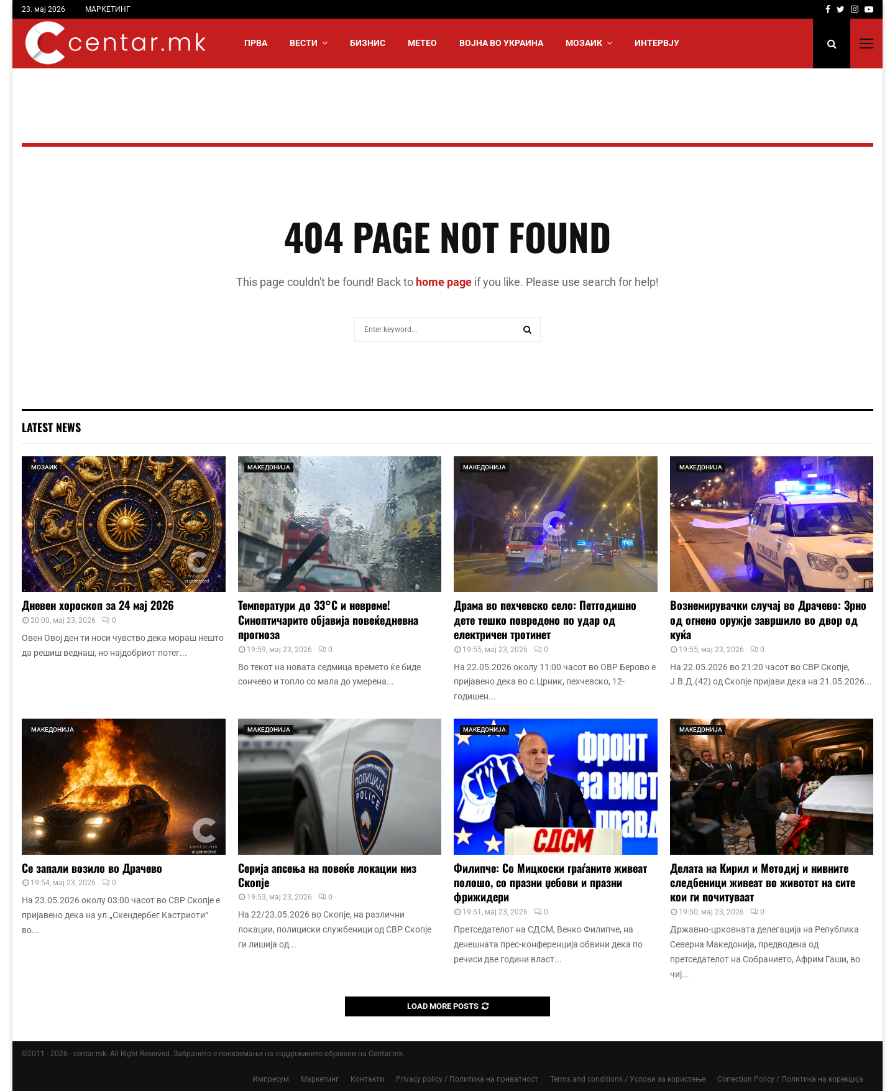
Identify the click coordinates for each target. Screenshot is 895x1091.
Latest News (51, 427)
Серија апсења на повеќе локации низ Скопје (327, 875)
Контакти (367, 1079)
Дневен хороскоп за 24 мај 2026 (98, 605)
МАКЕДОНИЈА (268, 467)
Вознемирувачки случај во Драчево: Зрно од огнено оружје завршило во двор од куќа (768, 619)
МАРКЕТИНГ (108, 9)
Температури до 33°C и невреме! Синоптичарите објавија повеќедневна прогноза (328, 619)
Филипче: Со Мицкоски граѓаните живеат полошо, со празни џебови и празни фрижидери (550, 882)
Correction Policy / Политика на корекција (790, 1079)
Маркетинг (320, 1079)
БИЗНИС (367, 43)
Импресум (270, 1079)
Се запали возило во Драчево (92, 868)
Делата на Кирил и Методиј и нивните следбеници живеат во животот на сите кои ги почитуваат (762, 882)
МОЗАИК (584, 43)
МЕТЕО (422, 43)
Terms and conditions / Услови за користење (627, 1079)
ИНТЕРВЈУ (657, 43)
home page (444, 281)
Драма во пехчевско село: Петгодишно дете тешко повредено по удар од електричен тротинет (545, 619)
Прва (255, 43)
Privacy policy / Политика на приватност (467, 1079)
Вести (304, 43)
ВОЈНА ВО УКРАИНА (501, 43)
